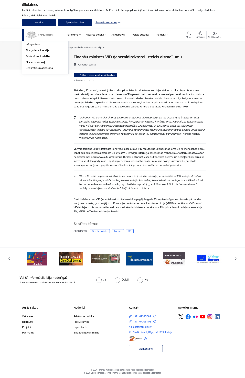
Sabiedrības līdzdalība (38, 92)
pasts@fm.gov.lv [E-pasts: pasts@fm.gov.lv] (142, 326)
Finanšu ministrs (100, 231)
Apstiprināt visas (75, 22)
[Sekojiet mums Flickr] (195, 317)
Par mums (28, 332)
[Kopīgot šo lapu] (214, 64)
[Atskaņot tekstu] (87, 64)
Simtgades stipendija (37, 86)
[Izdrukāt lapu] (214, 55)
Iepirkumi (27, 321)
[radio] (101, 279)
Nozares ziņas (33, 69)
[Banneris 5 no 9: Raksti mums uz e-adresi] (174, 258)
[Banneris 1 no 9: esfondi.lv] (37, 258)
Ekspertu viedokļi (35, 98)
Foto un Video (34, 74)
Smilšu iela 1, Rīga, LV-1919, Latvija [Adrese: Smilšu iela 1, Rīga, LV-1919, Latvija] (152, 332)
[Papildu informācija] (154, 316)
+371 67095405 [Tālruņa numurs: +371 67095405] (142, 321)
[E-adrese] (135, 338)
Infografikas (33, 80)
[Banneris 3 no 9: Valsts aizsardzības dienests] (105, 258)
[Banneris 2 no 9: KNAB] (71, 258)
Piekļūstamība (81, 321)
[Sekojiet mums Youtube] (202, 317)
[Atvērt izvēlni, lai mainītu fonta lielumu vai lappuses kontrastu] (214, 35)
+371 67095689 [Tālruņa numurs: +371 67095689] (142, 316)
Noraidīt (39, 22)
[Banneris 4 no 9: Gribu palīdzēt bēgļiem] (139, 258)
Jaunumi (30, 63)
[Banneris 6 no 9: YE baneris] (208, 258)
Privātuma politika (84, 316)
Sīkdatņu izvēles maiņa (86, 332)
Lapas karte (80, 327)
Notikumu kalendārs (37, 57)
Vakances (27, 316)
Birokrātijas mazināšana (39, 104)
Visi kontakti (146, 348)
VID (129, 231)
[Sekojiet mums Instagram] (209, 316)
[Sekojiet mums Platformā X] (180, 316)
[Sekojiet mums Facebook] (188, 316)
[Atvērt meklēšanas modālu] (189, 35)
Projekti (26, 327)
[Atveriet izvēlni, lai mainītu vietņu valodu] (200, 35)
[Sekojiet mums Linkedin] (217, 316)
